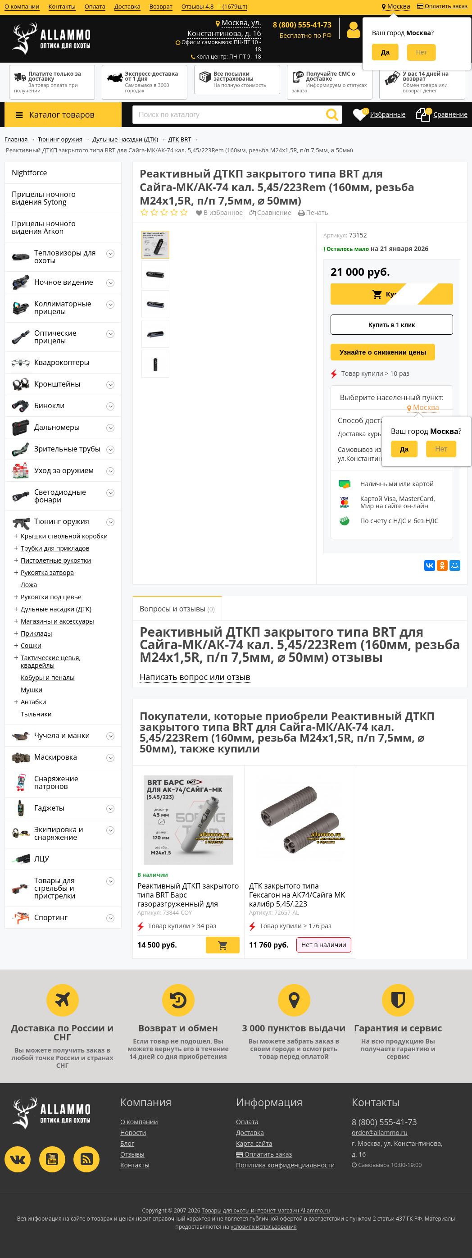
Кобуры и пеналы (48, 677)
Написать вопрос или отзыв (195, 676)
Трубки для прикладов (55, 548)
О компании (22, 6)
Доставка (127, 6)
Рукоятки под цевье (51, 597)
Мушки (31, 689)
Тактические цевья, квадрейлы (51, 661)
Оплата (95, 6)
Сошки (31, 645)
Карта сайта (254, 1143)
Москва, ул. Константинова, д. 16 (224, 28)
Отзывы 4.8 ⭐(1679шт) (214, 6)
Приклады (36, 633)
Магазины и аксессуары (57, 621)
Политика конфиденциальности (285, 1165)
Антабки (33, 701)
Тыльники (36, 714)
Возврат (161, 6)
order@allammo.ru (380, 1132)
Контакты (62, 6)
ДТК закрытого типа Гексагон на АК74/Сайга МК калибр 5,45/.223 (297, 895)
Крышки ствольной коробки (64, 536)
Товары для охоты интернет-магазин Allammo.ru (266, 1210)
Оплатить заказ (442, 6)
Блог (127, 1143)
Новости (133, 1132)
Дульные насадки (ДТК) (56, 609)
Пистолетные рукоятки (56, 560)
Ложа (29, 584)
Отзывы (132, 1154)
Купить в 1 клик (391, 324)
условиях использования (264, 1227)
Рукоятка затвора (47, 572)
